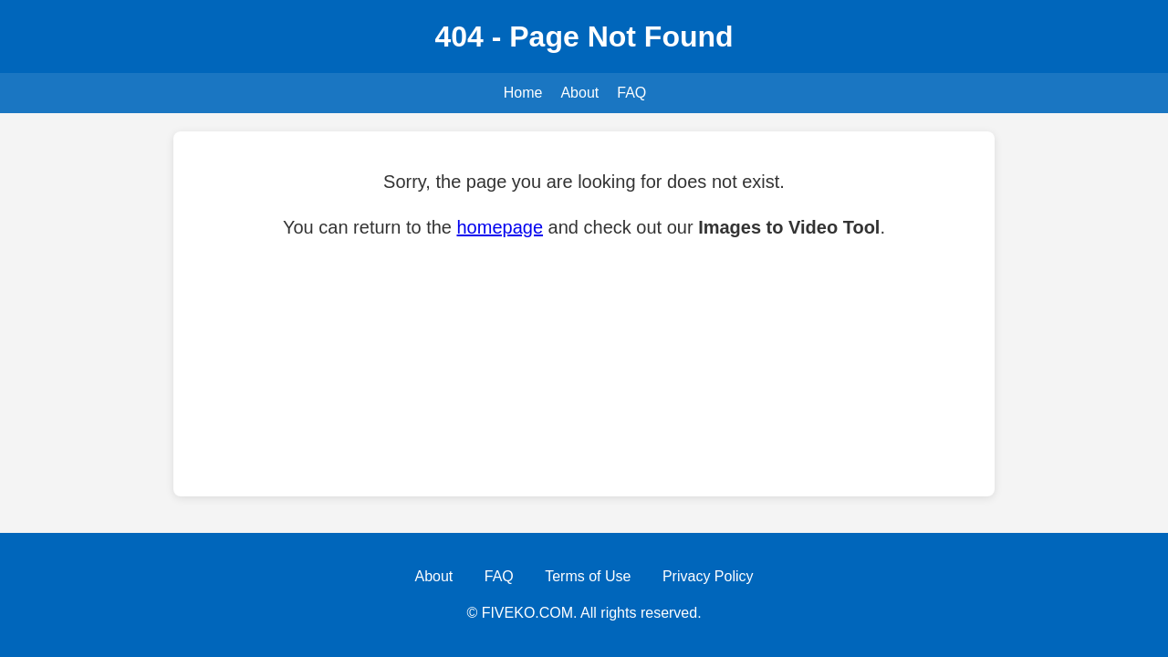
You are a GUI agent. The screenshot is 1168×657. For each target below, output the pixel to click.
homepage (500, 227)
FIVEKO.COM (527, 612)
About (579, 92)
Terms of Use (588, 576)
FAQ (631, 92)
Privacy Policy (708, 576)
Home (523, 92)
